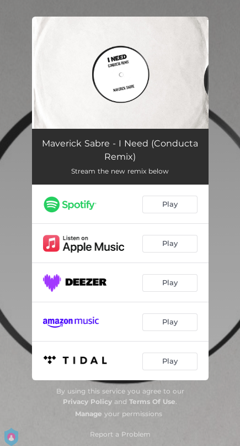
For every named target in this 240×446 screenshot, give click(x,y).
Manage (88, 414)
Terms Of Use (152, 401)
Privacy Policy (87, 401)
